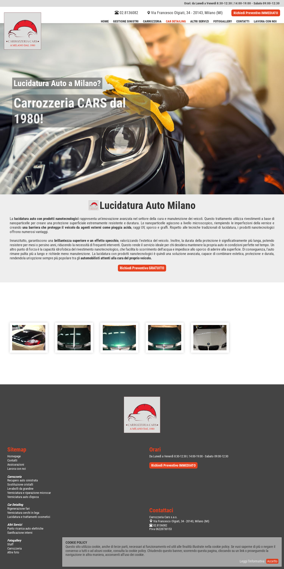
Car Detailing (176, 21)
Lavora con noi (16, 468)
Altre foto (13, 552)
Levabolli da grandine (20, 488)
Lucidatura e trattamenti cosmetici (28, 517)
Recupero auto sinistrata (22, 480)
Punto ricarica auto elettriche (25, 528)
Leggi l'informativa (252, 561)
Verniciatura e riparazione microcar (29, 493)
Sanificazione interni (19, 532)
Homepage (14, 456)
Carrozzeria (152, 21)
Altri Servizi (199, 21)
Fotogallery (222, 21)
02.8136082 (126, 12)
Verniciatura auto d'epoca (23, 497)
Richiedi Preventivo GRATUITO (142, 268)
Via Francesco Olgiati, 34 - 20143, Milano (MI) (187, 12)
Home (105, 21)
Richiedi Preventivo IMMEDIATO (256, 13)
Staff (10, 544)
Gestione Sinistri (126, 21)
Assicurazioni (15, 464)
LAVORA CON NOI (265, 21)
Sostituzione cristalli (20, 484)
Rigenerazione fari (18, 508)
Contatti (242, 21)
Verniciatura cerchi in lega (23, 513)
